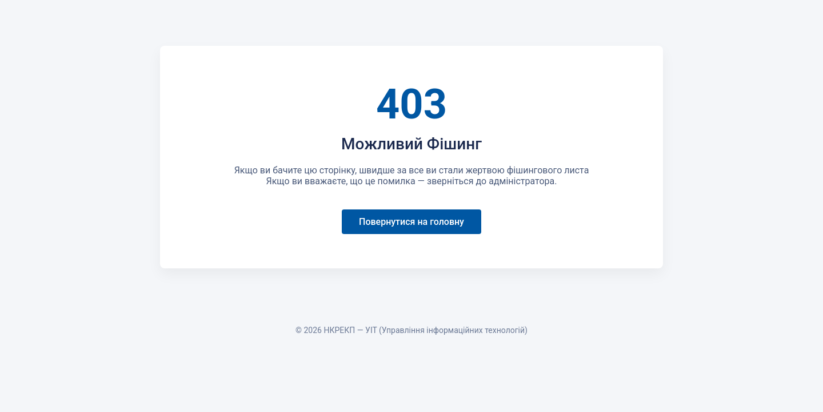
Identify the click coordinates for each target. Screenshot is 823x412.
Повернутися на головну (411, 221)
